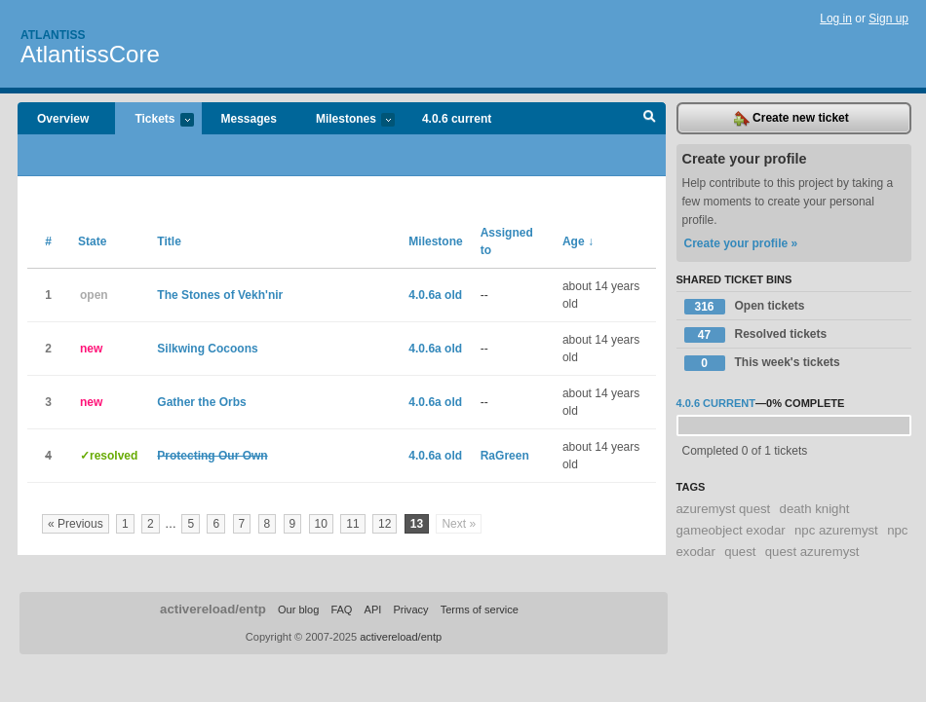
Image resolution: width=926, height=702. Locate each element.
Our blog (298, 609)
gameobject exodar (731, 530)
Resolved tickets (756, 335)
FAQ (341, 609)
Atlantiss (52, 35)
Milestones (345, 120)
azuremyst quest (723, 508)
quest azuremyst (812, 551)
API (373, 609)
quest (739, 551)
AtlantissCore (90, 54)
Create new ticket (791, 119)
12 (384, 524)
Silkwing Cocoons (207, 348)
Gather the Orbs (201, 402)
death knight (815, 508)
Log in (836, 18)
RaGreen (505, 455)
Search (650, 118)
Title (168, 241)
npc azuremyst (836, 530)
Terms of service (480, 609)
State (92, 241)
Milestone (435, 241)
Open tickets (744, 306)
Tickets (154, 120)
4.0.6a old (435, 295)
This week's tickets (762, 363)
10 (321, 524)
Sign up (888, 18)
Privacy (410, 609)
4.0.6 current (456, 119)
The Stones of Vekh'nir (220, 295)
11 (352, 524)
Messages (249, 119)
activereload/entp (213, 609)
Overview (63, 119)
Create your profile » (741, 243)
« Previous (75, 524)
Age (578, 241)
